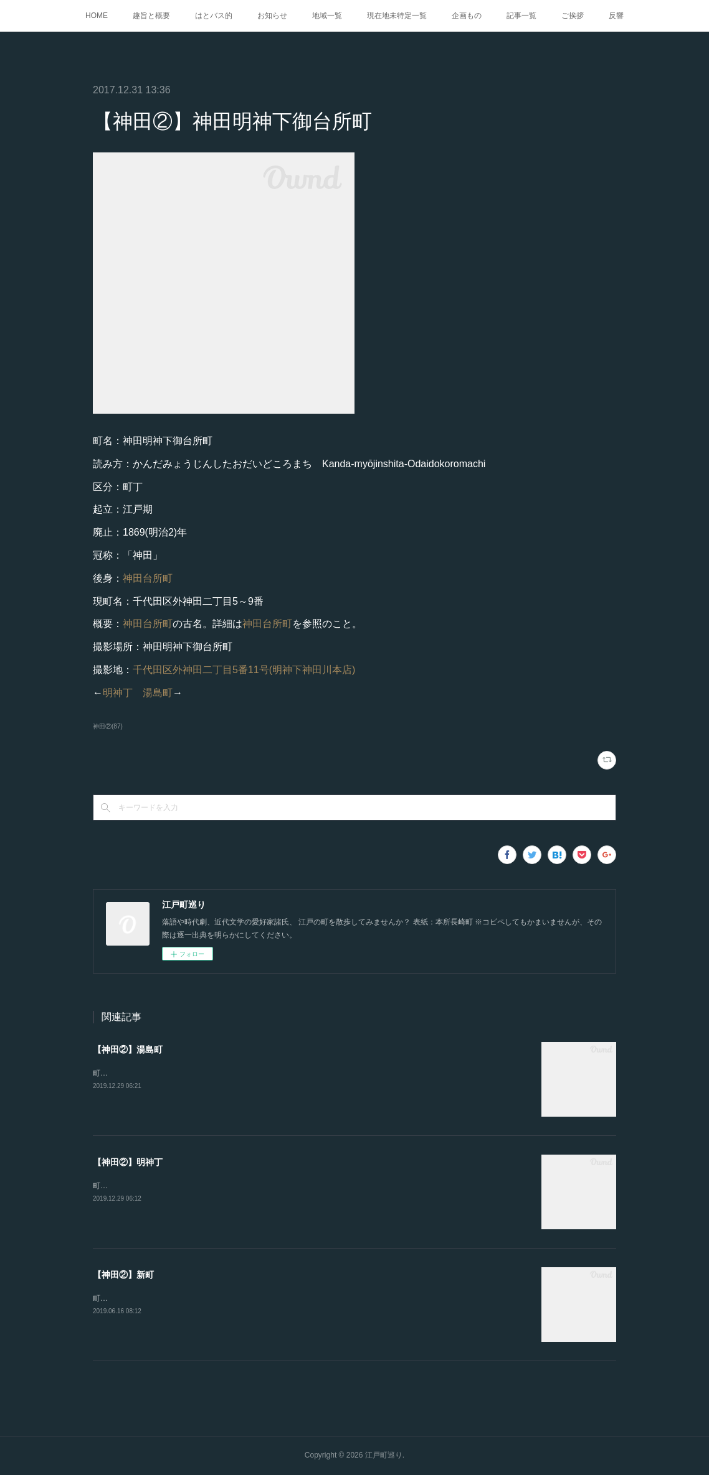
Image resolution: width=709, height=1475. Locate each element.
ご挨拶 (572, 15)
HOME (96, 15)
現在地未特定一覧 (397, 15)
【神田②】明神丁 (128, 1162)
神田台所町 (148, 578)
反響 (616, 15)
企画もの (467, 15)
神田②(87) (108, 726)
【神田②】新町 (123, 1275)
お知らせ (272, 15)
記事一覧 (521, 15)
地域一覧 (327, 15)
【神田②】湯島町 (128, 1049)
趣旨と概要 (151, 15)
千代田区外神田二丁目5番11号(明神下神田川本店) (244, 669)
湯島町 (158, 692)
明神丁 (118, 692)
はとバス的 (213, 15)
